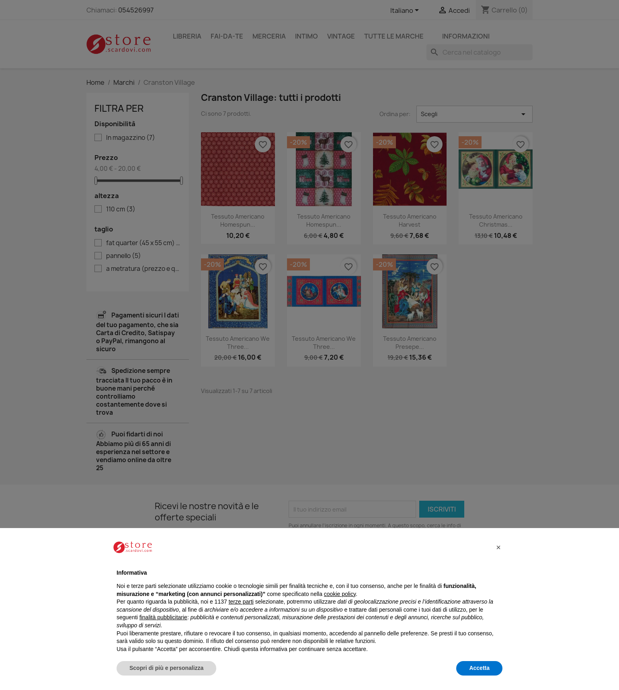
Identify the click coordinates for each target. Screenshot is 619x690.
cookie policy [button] (340, 594)
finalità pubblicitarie (163, 617)
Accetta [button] (479, 668)
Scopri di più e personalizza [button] (166, 668)
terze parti (241, 601)
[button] (498, 547)
